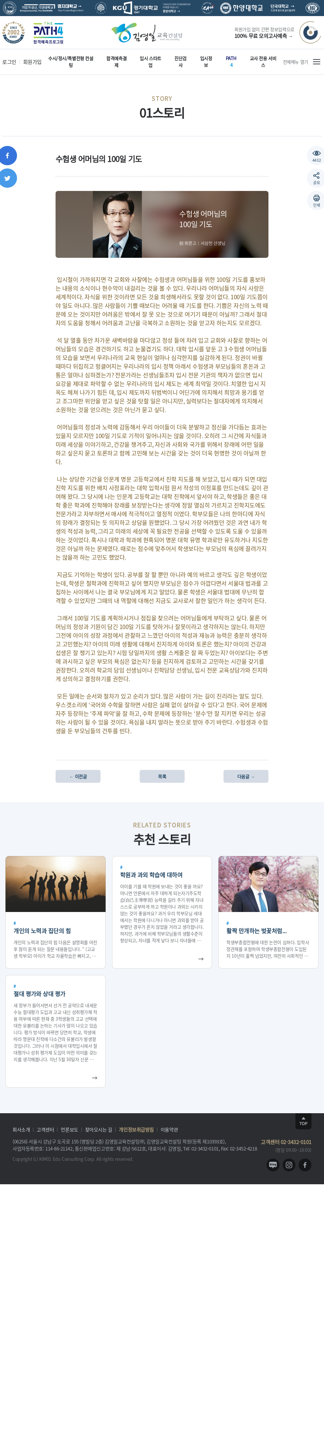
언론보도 (69, 1129)
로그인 (9, 62)
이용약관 (169, 1129)
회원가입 (32, 62)
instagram (289, 1165)
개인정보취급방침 (136, 1129)
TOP (303, 1121)
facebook (305, 1165)
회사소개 (21, 1129)
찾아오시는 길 (98, 1129)
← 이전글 (78, 776)
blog (273, 1165)
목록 (162, 776)
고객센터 (45, 1129)
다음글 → (246, 776)
